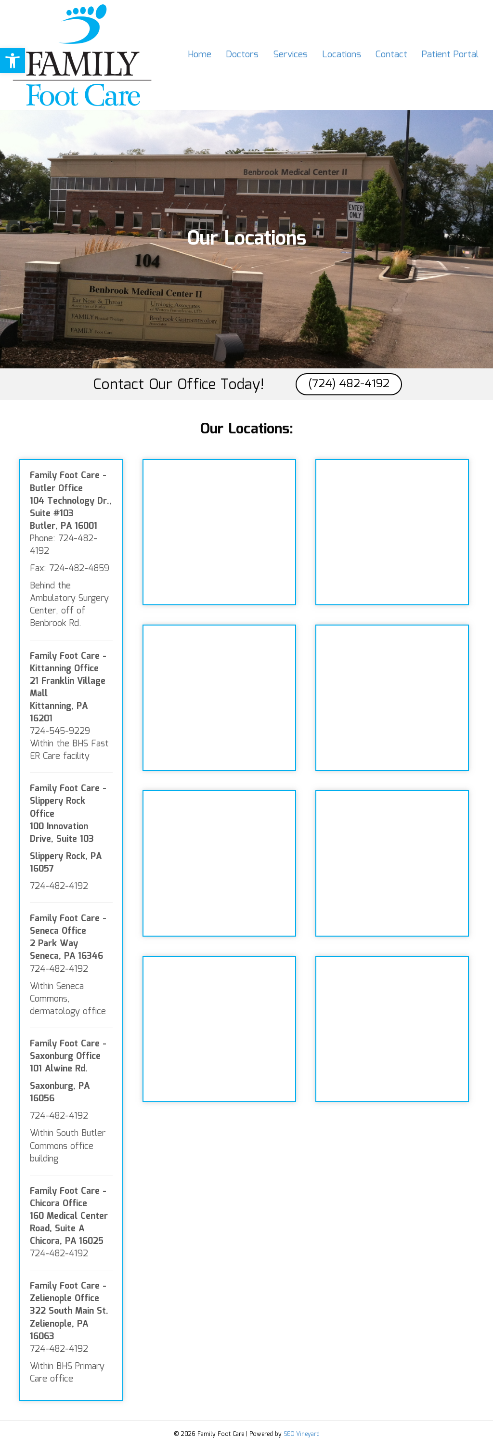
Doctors (242, 55)
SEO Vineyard (302, 1434)
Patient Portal (450, 55)
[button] (12, 60)
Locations (341, 55)
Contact (391, 55)
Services (290, 55)
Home (199, 55)
